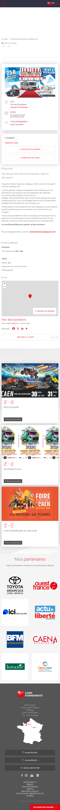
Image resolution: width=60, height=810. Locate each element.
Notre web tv (30, 782)
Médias (30, 784)
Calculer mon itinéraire (19, 107)
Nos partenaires (30, 787)
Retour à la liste (10, 43)
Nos (30, 559)
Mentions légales (30, 791)
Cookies (30, 796)
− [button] (4, 286)
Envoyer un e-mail (30, 158)
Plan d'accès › (30, 752)
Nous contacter (30, 768)
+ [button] (4, 283)
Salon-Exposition (17, 124)
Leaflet (56, 315)
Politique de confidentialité (30, 793)
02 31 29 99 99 (32, 715)
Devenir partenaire (45, 807)
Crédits (30, 789)
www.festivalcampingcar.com (42, 232)
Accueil (4, 39)
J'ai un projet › (30, 760)
